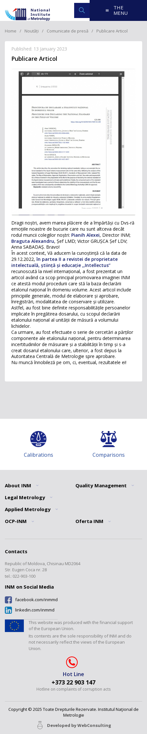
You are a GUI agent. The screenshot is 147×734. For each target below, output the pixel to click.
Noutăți (31, 31)
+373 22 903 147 (73, 682)
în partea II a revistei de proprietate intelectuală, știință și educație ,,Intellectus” (64, 262)
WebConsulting (94, 725)
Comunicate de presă (67, 31)
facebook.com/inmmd (36, 599)
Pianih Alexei (85, 235)
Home (10, 31)
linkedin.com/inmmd (34, 610)
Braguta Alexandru (32, 241)
